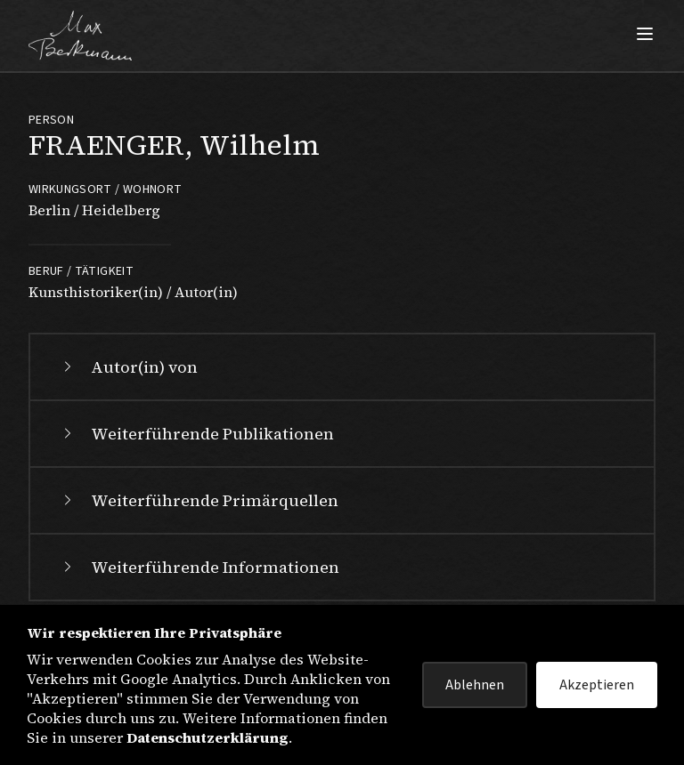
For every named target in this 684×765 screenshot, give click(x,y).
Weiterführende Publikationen (196, 434)
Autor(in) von (128, 367)
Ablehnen (474, 685)
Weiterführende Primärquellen (198, 500)
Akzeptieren (596, 685)
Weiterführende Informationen (199, 567)
